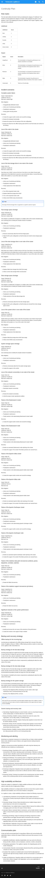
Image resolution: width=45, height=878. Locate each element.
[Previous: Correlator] (2, 868)
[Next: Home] (39, 868)
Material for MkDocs (10, 872)
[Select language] (39, 1)
